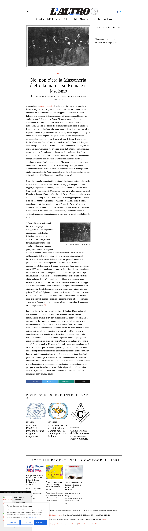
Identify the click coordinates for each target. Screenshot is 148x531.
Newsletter (95, 524)
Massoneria (85, 19)
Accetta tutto (40, 522)
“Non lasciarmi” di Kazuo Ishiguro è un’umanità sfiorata (73, 486)
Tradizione (107, 19)
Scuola (97, 19)
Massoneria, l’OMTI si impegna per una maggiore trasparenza (35, 431)
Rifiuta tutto (26, 522)
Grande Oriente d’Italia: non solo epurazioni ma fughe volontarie (79, 434)
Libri (75, 19)
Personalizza (13, 522)
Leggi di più (32, 517)
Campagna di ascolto (56, 524)
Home (58, 73)
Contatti (105, 519)
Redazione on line (46, 96)
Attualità (40, 19)
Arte (58, 19)
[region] (26, 515)
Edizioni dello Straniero (54, 515)
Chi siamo (74, 524)
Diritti (66, 19)
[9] (45, 305)
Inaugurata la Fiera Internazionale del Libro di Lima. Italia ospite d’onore (34, 480)
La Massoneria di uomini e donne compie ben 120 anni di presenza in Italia (57, 431)
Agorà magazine (47, 106)
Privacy (80, 524)
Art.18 (50, 19)
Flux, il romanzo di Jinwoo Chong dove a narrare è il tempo (54, 485)
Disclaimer (87, 524)
